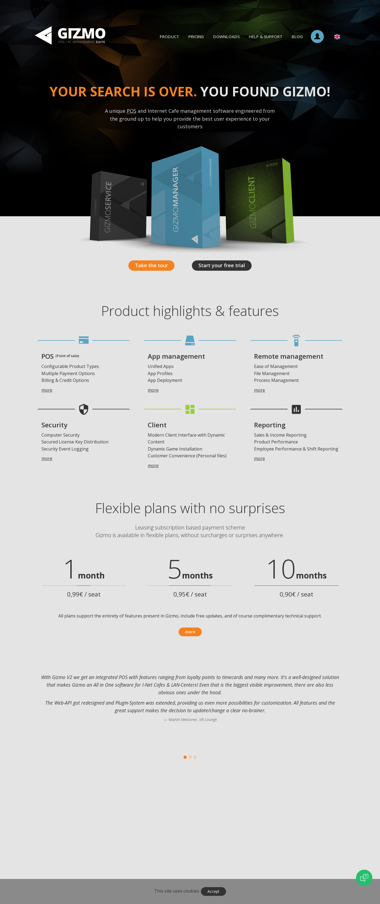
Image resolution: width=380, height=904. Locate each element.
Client (157, 424)
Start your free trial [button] (221, 265)
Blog (297, 36)
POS (60, 356)
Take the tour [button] (151, 265)
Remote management (288, 356)
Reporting (269, 424)
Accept (213, 891)
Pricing (196, 36)
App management (176, 356)
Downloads (226, 36)
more (46, 390)
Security (54, 424)
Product (169, 36)
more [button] (190, 631)
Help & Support (265, 36)
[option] (190, 704)
